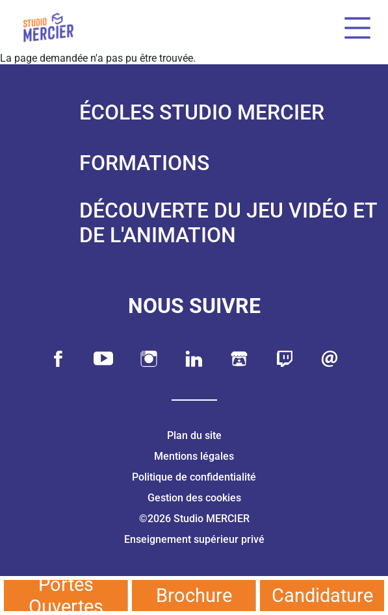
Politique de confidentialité (194, 477)
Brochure (194, 595)
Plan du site (194, 435)
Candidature (322, 595)
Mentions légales (194, 456)
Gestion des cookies (194, 498)
